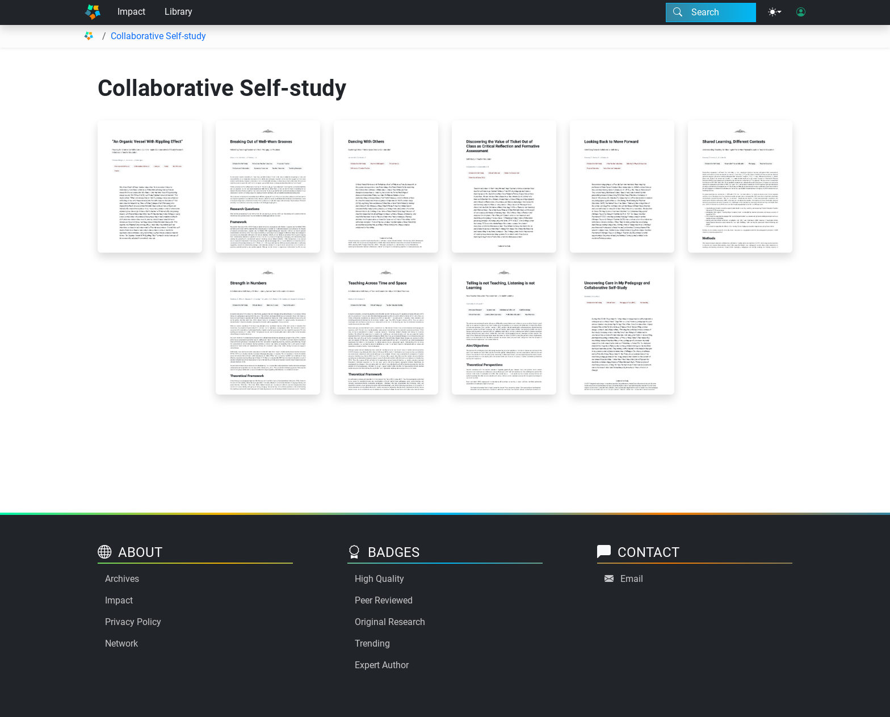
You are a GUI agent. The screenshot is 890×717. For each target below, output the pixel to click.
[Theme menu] (775, 12)
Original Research (390, 622)
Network (121, 643)
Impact (131, 11)
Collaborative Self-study (158, 36)
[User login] (801, 12)
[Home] (92, 12)
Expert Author (382, 665)
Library (178, 11)
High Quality (379, 578)
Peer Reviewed (384, 600)
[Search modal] (711, 12)
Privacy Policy (133, 622)
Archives (122, 578)
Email (631, 578)
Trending (372, 643)
